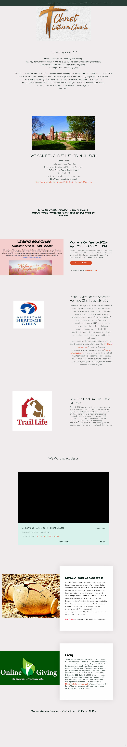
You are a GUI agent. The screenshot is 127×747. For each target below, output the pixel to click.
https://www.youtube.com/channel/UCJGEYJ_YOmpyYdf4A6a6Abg (63, 182)
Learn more (69, 621)
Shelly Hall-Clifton (91, 270)
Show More (64, 542)
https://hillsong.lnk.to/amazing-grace (48, 536)
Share (102, 542)
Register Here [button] (81, 263)
